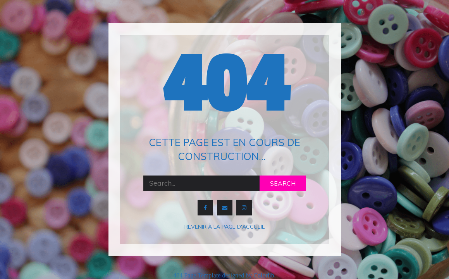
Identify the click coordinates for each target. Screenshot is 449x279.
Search (283, 183)
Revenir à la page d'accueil (224, 226)
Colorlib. (264, 275)
